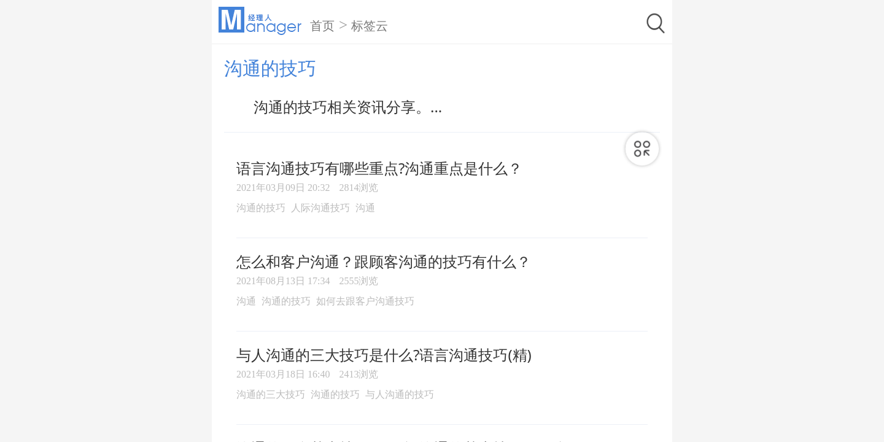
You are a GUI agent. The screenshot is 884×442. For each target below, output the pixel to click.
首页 (322, 26)
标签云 (369, 26)
